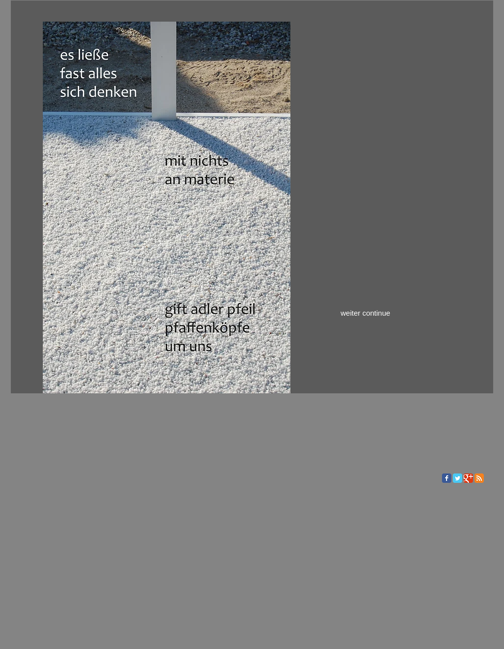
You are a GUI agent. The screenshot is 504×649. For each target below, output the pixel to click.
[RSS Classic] (479, 478)
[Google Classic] (468, 478)
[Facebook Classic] (446, 478)
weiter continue (365, 313)
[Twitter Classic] (457, 478)
